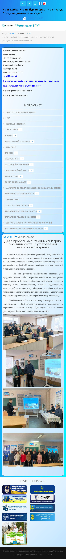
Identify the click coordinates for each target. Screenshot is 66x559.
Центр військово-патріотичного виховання (28, 223)
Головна (11, 33)
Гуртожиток (12, 199)
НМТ (7, 118)
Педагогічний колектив (17, 141)
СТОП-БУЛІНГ (11, 129)
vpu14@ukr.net (10, 76)
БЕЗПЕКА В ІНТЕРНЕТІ (15, 124)
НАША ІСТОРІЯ (11, 176)
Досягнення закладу (15, 182)
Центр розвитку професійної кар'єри (24, 228)
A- (35, 4)
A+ (23, 4)
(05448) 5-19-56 (34, 18)
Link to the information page (20, 112)
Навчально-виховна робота (19, 193)
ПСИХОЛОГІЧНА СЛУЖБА (17, 205)
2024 (29, 33)
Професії (9, 153)
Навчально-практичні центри (20, 217)
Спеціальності (12, 159)
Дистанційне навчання (17, 164)
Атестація (10, 147)
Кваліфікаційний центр (17, 170)
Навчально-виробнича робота (21, 211)
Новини (9, 135)
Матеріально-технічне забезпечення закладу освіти (33, 188)
